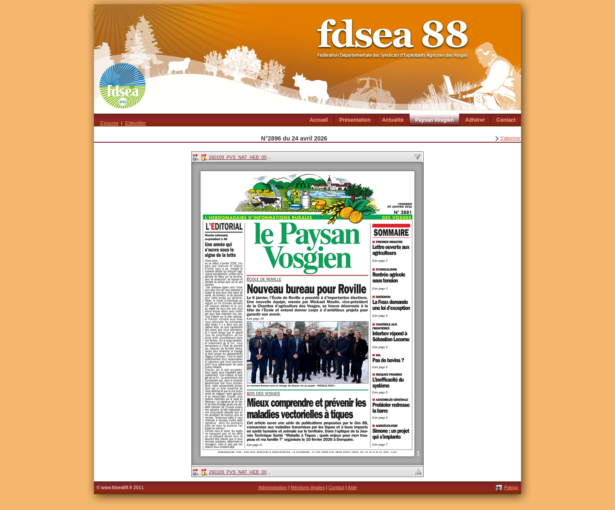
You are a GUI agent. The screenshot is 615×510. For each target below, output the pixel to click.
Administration (272, 487)
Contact (336, 487)
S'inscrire (109, 123)
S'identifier (135, 123)
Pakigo (511, 487)
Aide (352, 487)
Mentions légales (308, 487)
